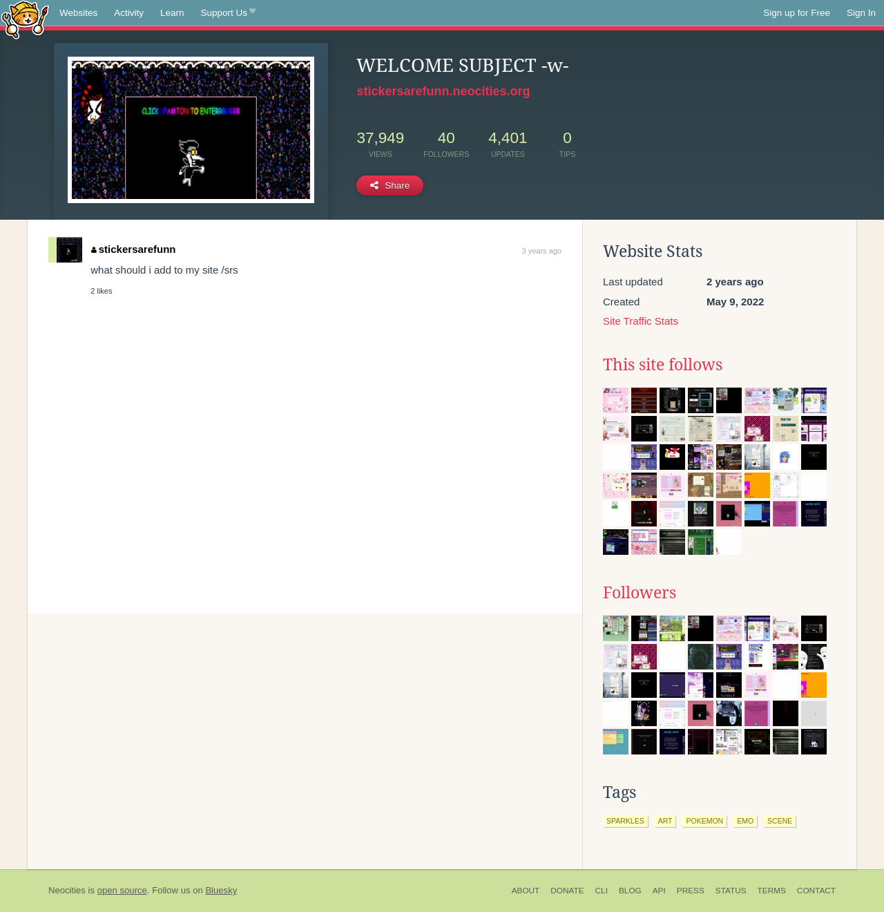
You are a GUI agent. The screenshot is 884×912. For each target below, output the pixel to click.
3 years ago (541, 251)
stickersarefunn (133, 249)
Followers (639, 593)
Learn (172, 13)
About (526, 890)
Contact (816, 890)
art (665, 821)
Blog (630, 890)
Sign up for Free (796, 13)
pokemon (704, 821)
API (659, 890)
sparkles (625, 821)
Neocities (67, 890)
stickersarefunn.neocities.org (443, 91)
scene (779, 821)
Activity (129, 13)
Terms (772, 890)
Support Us (228, 13)
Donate (567, 890)
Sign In (861, 13)
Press (690, 890)
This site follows (662, 365)
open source (122, 890)
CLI (601, 890)
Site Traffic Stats (640, 321)
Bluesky (221, 890)
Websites (78, 13)
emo (745, 821)
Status (731, 890)
